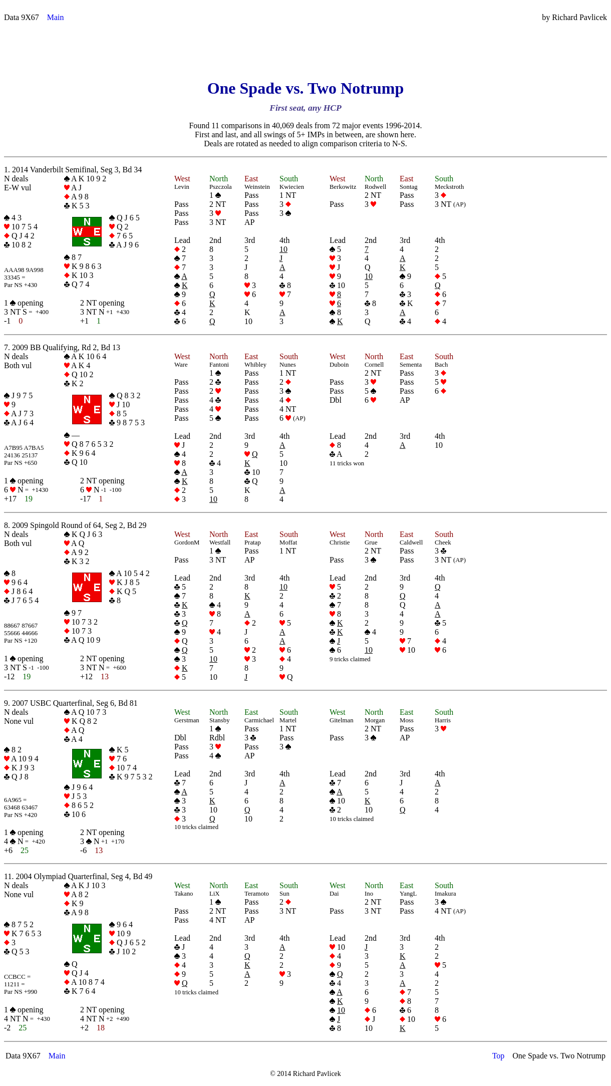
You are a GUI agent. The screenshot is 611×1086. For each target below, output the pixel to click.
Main (55, 17)
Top (498, 1055)
